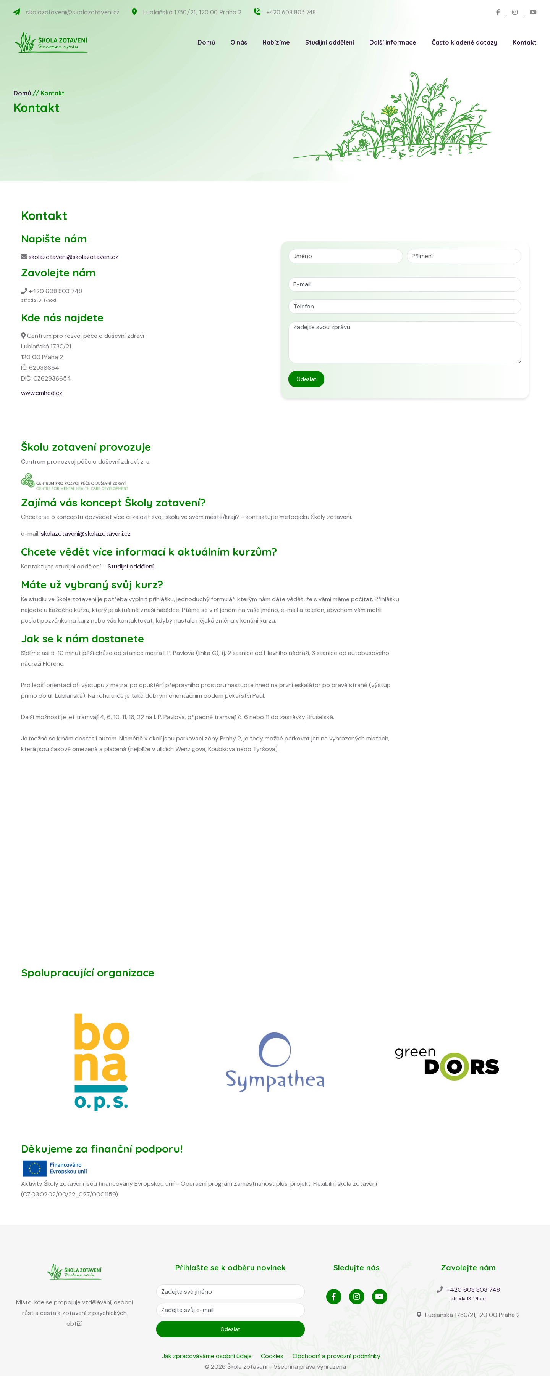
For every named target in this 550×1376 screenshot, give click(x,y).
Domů (206, 42)
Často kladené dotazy (464, 42)
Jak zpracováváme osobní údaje (207, 1356)
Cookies (272, 1356)
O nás (238, 42)
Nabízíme (276, 42)
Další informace (392, 42)
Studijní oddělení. (131, 566)
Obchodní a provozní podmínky (336, 1356)
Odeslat (306, 379)
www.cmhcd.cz (41, 393)
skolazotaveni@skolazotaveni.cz (73, 12)
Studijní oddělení (329, 42)
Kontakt (525, 42)
